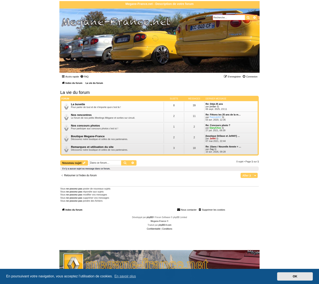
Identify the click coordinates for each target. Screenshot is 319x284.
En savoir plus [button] (125, 276)
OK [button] (295, 276)
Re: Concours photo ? (218, 125)
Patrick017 (215, 117)
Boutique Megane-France (88, 136)
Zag (212, 149)
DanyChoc (215, 128)
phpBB (150, 217)
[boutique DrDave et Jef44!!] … (223, 136)
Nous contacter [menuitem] (187, 209)
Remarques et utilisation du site (92, 147)
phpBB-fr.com (165, 225)
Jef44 (213, 138)
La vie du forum (75, 92)
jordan (213, 106)
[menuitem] (84, 76)
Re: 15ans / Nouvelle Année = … (223, 146)
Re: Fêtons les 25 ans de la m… (223, 114)
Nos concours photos (85, 125)
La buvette (78, 104)
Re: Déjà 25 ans (214, 104)
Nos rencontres (81, 115)
